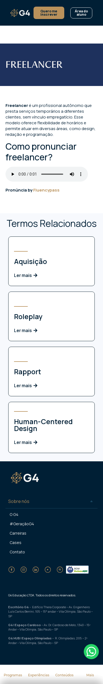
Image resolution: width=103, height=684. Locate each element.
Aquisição (30, 261)
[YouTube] (48, 570)
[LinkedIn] (36, 570)
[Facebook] (11, 570)
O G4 (14, 514)
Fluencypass (46, 190)
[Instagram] (24, 570)
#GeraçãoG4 (22, 523)
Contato (17, 551)
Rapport (27, 371)
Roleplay (28, 316)
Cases (15, 542)
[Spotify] (60, 570)
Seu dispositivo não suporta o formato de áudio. (46, 174)
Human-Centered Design (43, 425)
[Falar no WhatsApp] (91, 651)
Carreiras (18, 533)
